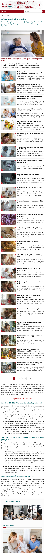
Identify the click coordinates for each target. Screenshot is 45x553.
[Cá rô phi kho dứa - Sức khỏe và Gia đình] (22, 519)
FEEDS (42, 5)
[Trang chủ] (2, 15)
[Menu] (4, 11)
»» (30, 378)
